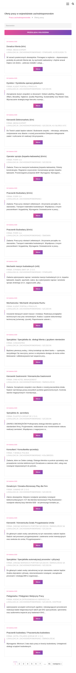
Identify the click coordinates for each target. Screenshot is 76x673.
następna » (57, 664)
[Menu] (68, 3)
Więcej (38, 69)
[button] (73, 3)
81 (49, 664)
